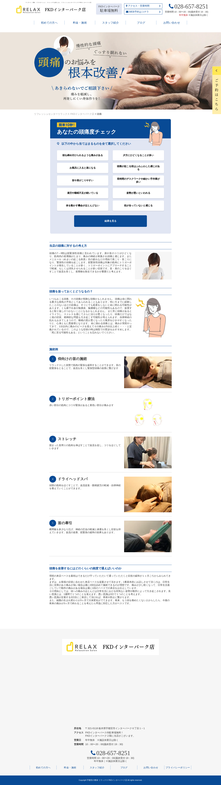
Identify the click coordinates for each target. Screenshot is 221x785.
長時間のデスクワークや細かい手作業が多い (138, 180)
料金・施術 (80, 22)
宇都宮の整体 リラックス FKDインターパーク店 (107, 780)
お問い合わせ (171, 22)
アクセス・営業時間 (137, 5)
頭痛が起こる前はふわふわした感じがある (138, 168)
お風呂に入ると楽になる (83, 167)
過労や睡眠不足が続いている (82, 193)
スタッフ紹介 (110, 22)
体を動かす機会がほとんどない (82, 205)
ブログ (141, 22)
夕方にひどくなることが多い (138, 155)
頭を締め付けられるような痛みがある (82, 155)
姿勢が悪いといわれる (138, 193)
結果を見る (110, 221)
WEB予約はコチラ (137, 11)
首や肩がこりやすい (82, 180)
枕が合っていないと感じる (138, 205)
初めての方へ (49, 22)
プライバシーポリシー (178, 767)
